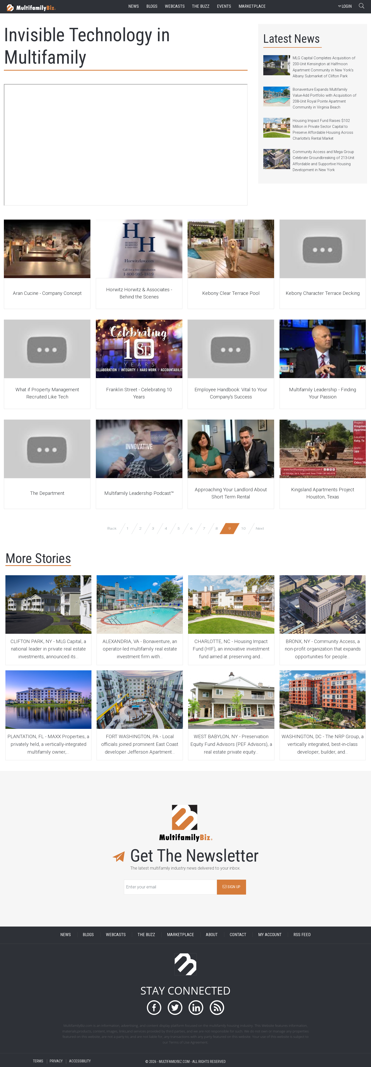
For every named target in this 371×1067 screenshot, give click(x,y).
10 (243, 528)
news (133, 6)
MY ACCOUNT (270, 934)
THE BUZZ (146, 934)
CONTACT (238, 934)
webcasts (175, 6)
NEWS (65, 934)
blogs (151, 6)
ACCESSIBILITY (80, 1061)
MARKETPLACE (180, 934)
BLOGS (88, 934)
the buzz (200, 6)
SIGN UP (231, 887)
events (224, 6)
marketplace (252, 6)
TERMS (38, 1061)
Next (259, 528)
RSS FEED (302, 934)
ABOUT (212, 934)
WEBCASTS (116, 934)
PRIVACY (56, 1061)
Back (111, 528)
